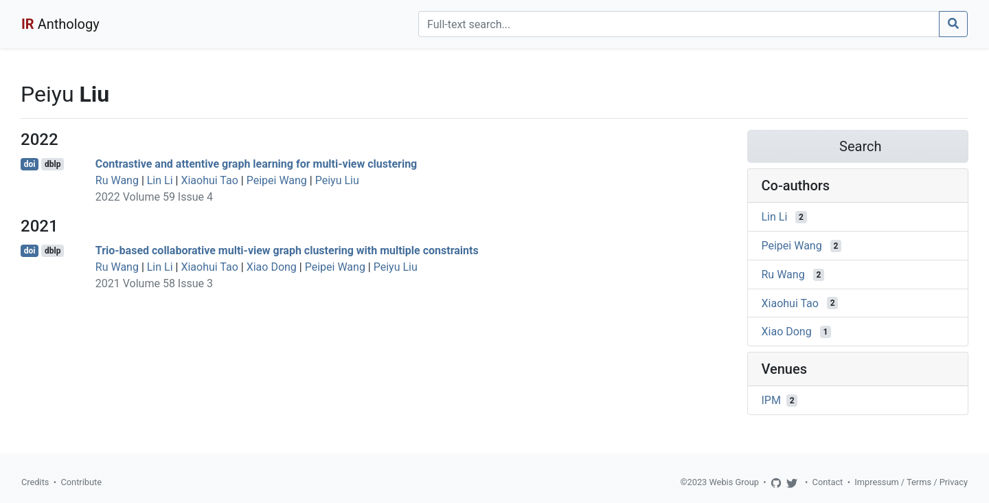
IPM (771, 400)
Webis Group (734, 482)
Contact (827, 482)
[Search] (679, 24)
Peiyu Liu (337, 180)
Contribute (81, 482)
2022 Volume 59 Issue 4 (154, 196)
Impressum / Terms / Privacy (911, 482)
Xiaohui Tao (209, 180)
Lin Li (160, 180)
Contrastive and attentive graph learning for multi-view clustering (256, 163)
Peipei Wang (277, 180)
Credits (35, 482)
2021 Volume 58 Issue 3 (154, 283)
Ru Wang (117, 180)
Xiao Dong (272, 266)
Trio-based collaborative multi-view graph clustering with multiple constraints (287, 250)
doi (30, 164)
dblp (52, 164)
